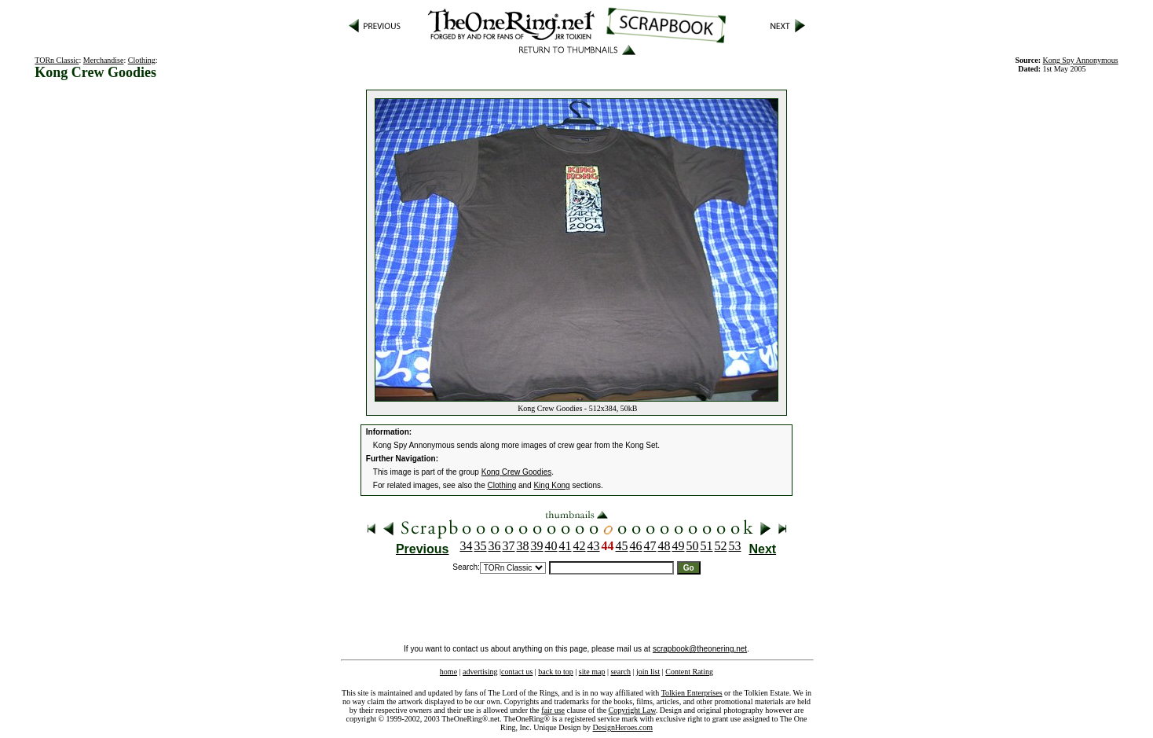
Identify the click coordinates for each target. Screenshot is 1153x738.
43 (593, 546)
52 (721, 546)
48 (664, 546)
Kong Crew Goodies (516, 472)
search (620, 671)
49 (678, 546)
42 (579, 546)
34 (466, 546)
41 (565, 546)
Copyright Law (632, 710)
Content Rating (689, 671)
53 (735, 546)
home (448, 671)
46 (636, 546)
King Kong (551, 485)
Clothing (142, 60)
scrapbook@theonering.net (700, 648)
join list (648, 671)
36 (495, 546)
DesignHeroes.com (623, 727)
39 (537, 546)
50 (692, 546)
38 (523, 546)
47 (650, 546)
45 (622, 546)
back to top (555, 671)
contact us (517, 671)
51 (707, 546)
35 (480, 546)
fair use (553, 710)
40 (551, 546)
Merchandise (103, 60)
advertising (480, 671)
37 (509, 546)
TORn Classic (57, 60)
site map (592, 671)
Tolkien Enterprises (692, 692)
